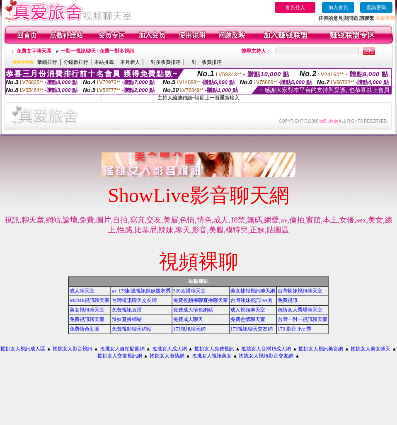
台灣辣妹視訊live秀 (251, 300)
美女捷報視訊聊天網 (252, 291)
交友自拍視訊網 (23, 135)
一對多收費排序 (163, 62)
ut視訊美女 (371, 135)
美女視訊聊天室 (87, 310)
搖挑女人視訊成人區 (22, 349)
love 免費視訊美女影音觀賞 (383, 135)
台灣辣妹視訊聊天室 (300, 291)
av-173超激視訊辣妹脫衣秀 (141, 291)
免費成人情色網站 (193, 310)
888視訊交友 (125, 135)
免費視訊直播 (127, 310)
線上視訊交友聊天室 (27, 135)
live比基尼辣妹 (327, 135)
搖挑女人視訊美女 (212, 356)
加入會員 (338, 7)
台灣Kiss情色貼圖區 (9, 135)
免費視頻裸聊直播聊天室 (200, 300)
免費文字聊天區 (34, 51)
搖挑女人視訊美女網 (320, 349)
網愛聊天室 (259, 135)
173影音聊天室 (255, 135)
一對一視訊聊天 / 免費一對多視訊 (97, 51)
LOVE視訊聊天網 (5, 135)
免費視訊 (288, 300)
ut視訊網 (355, 135)
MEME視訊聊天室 (89, 300)
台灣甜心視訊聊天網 (392, 135)
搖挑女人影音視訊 (72, 349)
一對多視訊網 (20, 135)
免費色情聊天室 (247, 319)
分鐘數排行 (75, 62)
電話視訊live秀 (252, 135)
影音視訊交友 (45, 135)
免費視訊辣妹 (368, 135)
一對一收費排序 (204, 62)
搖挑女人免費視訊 (214, 349)
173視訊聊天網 (189, 329)
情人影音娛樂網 (13, 135)
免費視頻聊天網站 (132, 329)
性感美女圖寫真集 (374, 135)
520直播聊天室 (189, 291)
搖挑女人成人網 (169, 349)
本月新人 (130, 62)
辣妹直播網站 (127, 319)
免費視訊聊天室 (87, 319)
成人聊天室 (82, 291)
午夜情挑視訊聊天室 (187, 135)
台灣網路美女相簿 (361, 135)
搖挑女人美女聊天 (370, 349)
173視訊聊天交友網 (251, 329)
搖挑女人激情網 (167, 356)
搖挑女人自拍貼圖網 (122, 349)
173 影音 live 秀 (294, 329)
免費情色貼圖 (84, 329)
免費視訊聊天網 (342, 135)
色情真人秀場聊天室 (300, 310)
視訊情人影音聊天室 (31, 135)
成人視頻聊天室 (247, 310)
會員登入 (295, 7)
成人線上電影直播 (388, 135)
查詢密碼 (376, 7)
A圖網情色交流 (16, 135)
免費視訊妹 (358, 135)
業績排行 (47, 62)
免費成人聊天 (188, 319)
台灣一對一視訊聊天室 (302, 319)
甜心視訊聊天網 (35, 135)
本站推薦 (104, 62)
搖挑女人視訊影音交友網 (266, 356)
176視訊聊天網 (345, 135)
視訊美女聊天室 (47, 135)
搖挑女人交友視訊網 (119, 356)
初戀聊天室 (42, 135)
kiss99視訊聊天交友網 (52, 135)
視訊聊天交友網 (364, 135)
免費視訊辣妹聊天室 (352, 135)
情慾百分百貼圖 (38, 135)
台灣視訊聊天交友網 (134, 300)
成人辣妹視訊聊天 (378, 135)
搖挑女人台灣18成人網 (266, 349)
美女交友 (349, 135)
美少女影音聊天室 (153, 135)
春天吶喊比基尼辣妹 (233, 135)
